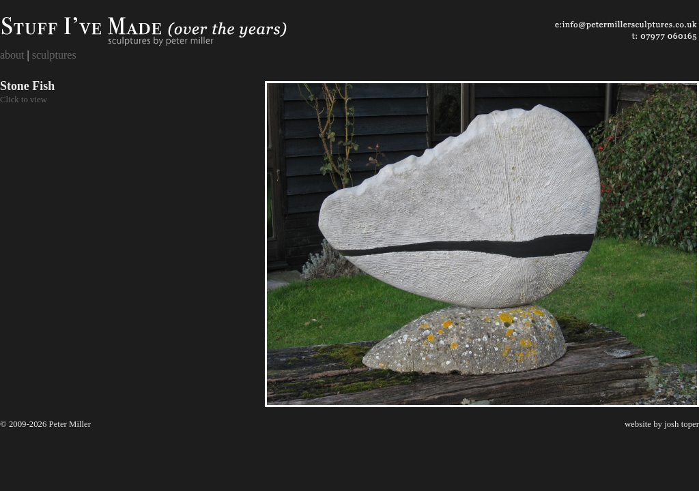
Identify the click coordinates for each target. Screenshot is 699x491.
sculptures (54, 55)
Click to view (23, 99)
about (12, 55)
